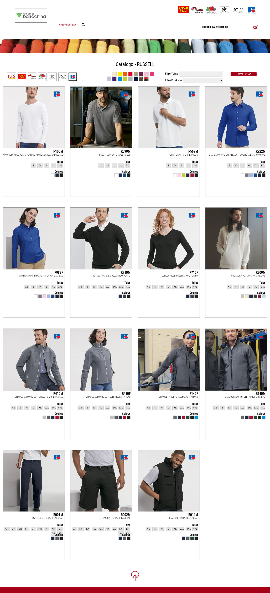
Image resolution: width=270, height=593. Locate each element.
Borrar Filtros (243, 74)
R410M (58, 394)
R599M (126, 151)
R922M (261, 151)
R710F (193, 272)
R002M (126, 515)
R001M (58, 515)
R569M (193, 151)
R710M (126, 272)
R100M (58, 151)
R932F (58, 272)
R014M (193, 515)
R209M (261, 272)
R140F (193, 394)
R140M (261, 394)
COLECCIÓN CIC (67, 25)
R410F (126, 394)
